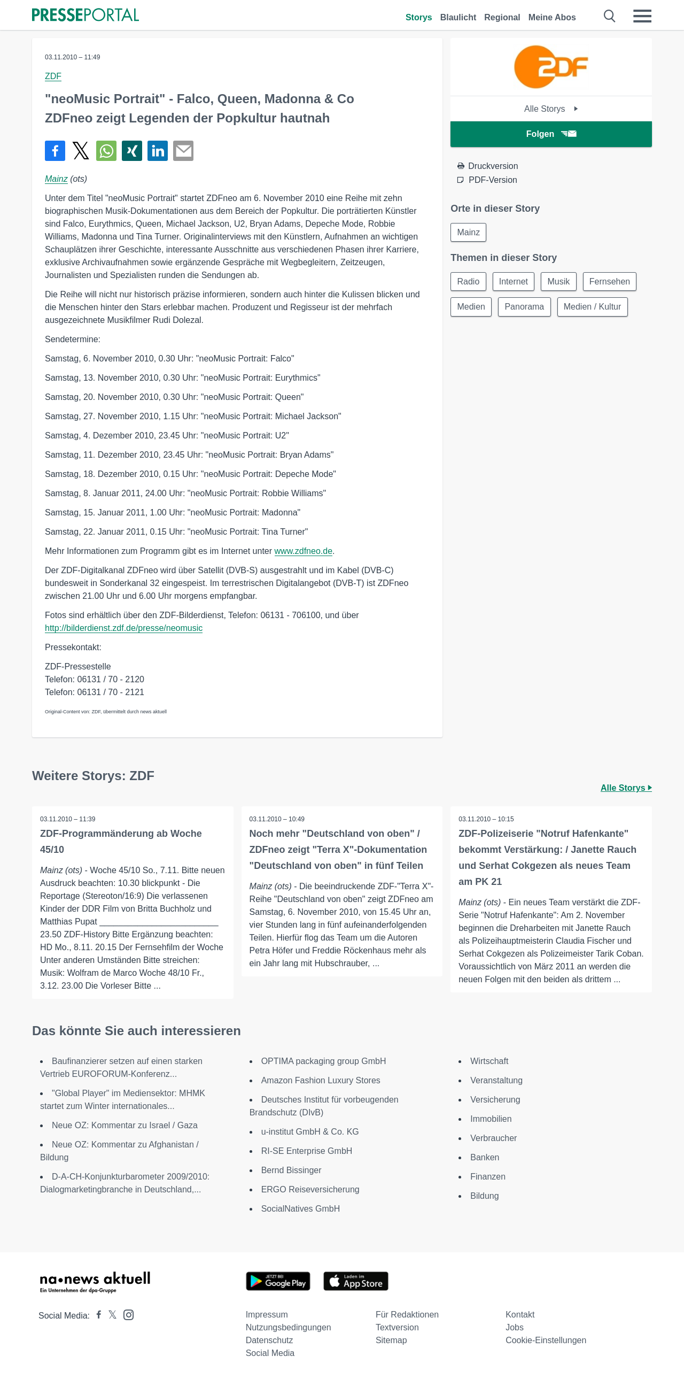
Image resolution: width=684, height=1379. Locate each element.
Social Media (270, 1353)
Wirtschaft (489, 1061)
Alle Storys (551, 108)
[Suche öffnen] (610, 16)
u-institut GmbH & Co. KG (310, 1131)
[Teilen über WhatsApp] (106, 151)
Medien (471, 307)
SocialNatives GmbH (300, 1208)
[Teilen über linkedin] (157, 151)
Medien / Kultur (595, 307)
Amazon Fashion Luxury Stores (320, 1080)
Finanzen (488, 1176)
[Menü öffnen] (642, 16)
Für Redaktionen (407, 1314)
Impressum (267, 1314)
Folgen (551, 133)
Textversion (397, 1327)
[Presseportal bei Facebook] (96, 1315)
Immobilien (490, 1118)
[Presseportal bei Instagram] (125, 1314)
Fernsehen (612, 282)
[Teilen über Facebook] (55, 151)
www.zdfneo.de (304, 551)
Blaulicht (458, 17)
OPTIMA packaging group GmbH (323, 1061)
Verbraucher (493, 1138)
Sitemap (391, 1340)
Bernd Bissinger (291, 1170)
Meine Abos (552, 17)
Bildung (484, 1195)
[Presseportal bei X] (109, 1315)
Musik (560, 282)
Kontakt (520, 1314)
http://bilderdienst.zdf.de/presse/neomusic (124, 628)
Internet (514, 282)
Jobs (515, 1327)
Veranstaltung (496, 1080)
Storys (419, 17)
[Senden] (183, 151)
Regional (502, 17)
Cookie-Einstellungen (546, 1340)
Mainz (56, 178)
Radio (468, 282)
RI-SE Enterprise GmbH (307, 1150)
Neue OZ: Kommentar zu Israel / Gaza (125, 1125)
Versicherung (495, 1099)
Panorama (526, 307)
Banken (484, 1157)
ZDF (53, 76)
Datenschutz (269, 1340)
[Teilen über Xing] (132, 151)
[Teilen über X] (81, 151)
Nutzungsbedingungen (288, 1327)
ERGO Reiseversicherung (310, 1189)
